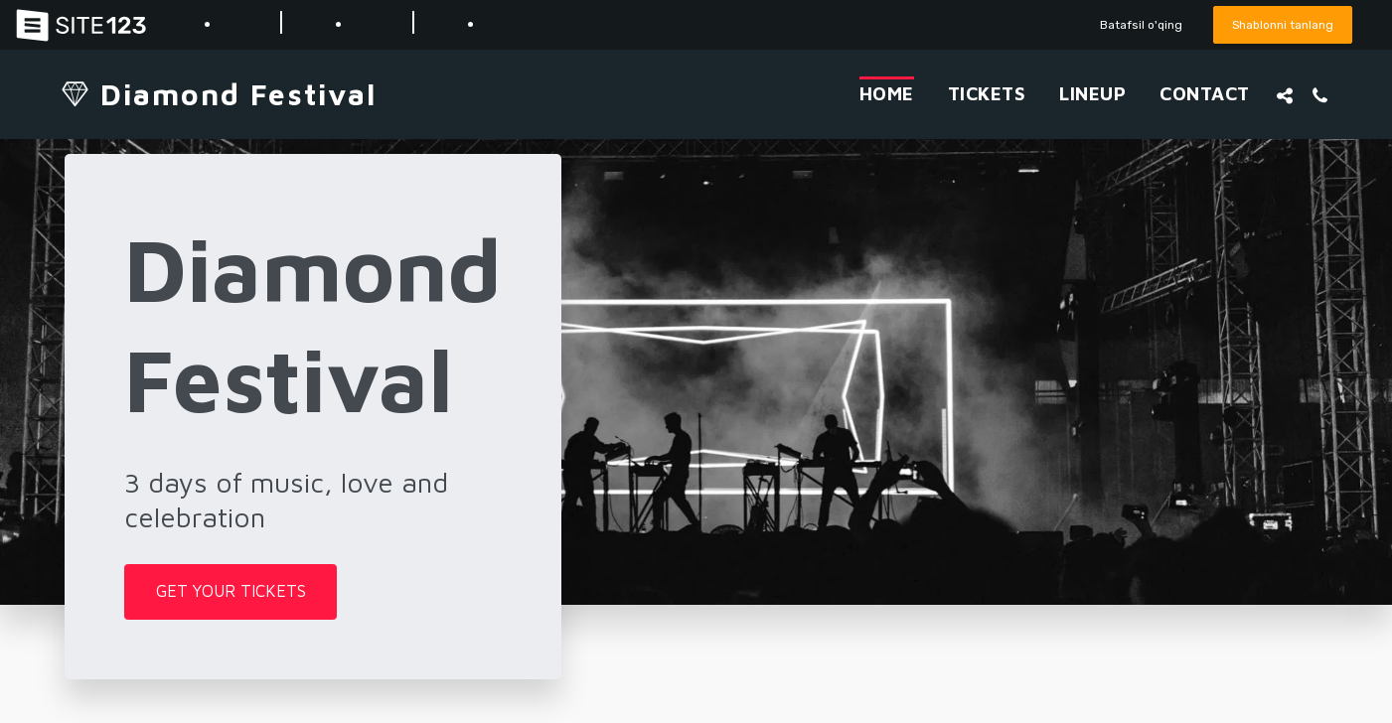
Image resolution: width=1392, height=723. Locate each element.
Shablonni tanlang (1278, 24)
